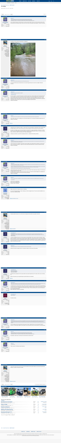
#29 (44, 175)
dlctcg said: (12, 343)
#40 (44, 364)
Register (38, 1)
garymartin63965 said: (13, 294)
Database (33, 1)
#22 (44, 39)
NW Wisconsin (7, 49)
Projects (10, 405)
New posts (12, 2)
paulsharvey (44, 412)
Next (11, 14)
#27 (44, 138)
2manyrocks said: (12, 282)
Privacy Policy (39, 431)
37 (38, 409)
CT (8, 302)
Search (16, 2)
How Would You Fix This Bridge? (6, 401)
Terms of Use (33, 431)
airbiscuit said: (12, 245)
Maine (8, 135)
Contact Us (23, 431)
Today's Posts (9, 2)
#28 (44, 161)
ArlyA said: (12, 177)
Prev (2, 14)
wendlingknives (3, 405)
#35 (44, 280)
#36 (44, 292)
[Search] (53, 1)
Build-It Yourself (11, 410)
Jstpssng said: (12, 163)
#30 (44, 187)
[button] (35, 1)
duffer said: (12, 18)
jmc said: (11, 115)
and (14, 198)
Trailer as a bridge (4, 404)
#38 (44, 329)
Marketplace (25, 1)
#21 (44, 16)
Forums (20, 1)
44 (38, 404)
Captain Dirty (44, 402)
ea (19, 182)
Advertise (28, 431)
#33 (44, 243)
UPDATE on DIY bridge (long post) (7, 409)
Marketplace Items (3, 386)
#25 (44, 113)
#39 (44, 341)
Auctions (29, 1)
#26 (44, 125)
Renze (45, 407)
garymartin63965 (4, 8)
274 (38, 401)
